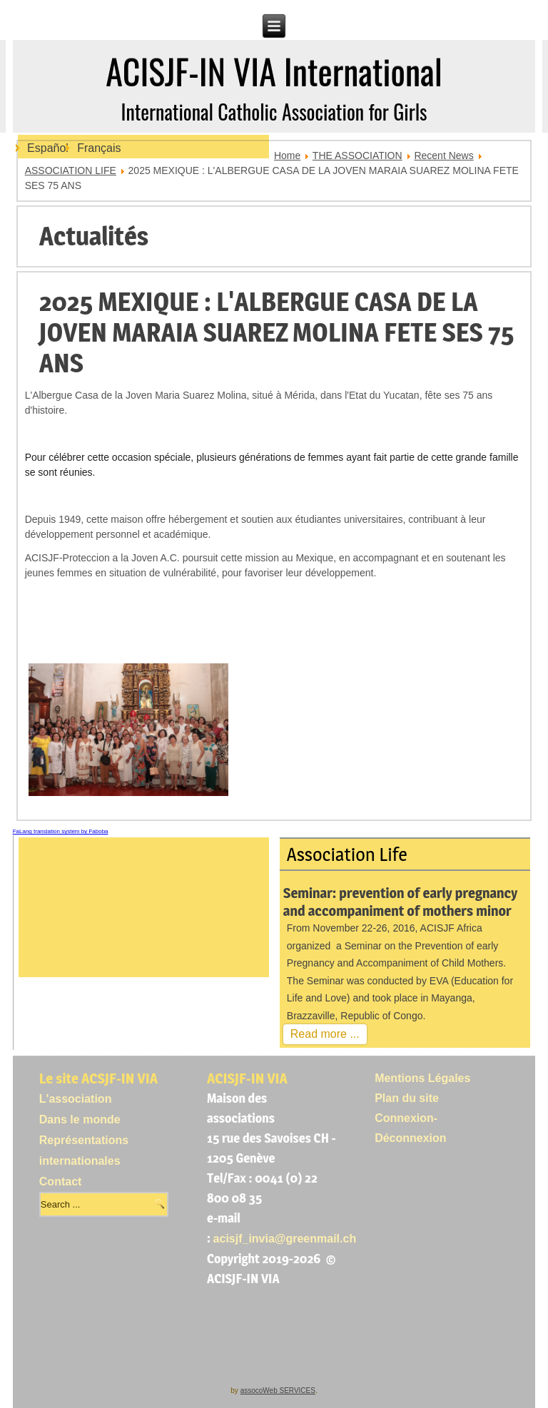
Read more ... (325, 1034)
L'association (75, 1099)
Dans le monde (80, 1119)
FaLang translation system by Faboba (60, 831)
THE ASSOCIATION (357, 155)
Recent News (443, 155)
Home (287, 155)
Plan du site (407, 1098)
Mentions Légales (422, 1078)
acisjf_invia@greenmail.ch (285, 1239)
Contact (60, 1181)
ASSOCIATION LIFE (70, 170)
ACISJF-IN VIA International (274, 71)
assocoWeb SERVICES (277, 1390)
